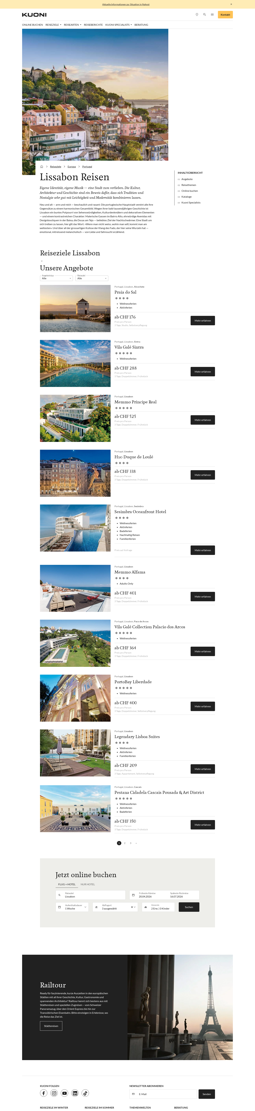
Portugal (87, 24)
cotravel (73, 1071)
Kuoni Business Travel (186, 991)
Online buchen (189, 48)
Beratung (181, 965)
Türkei (88, 972)
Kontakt (225, 14)
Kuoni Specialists (191, 60)
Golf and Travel (114, 1071)
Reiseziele (55, 24)
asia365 (60, 1071)
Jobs (54, 1031)
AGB (95, 1031)
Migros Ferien (130, 1075)
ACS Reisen (46, 1071)
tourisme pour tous (199, 1075)
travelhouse (46, 1079)
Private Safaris (150, 1075)
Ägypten (45, 985)
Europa (72, 24)
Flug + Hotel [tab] (66, 742)
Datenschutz (67, 1031)
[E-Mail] (167, 952)
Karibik (44, 972)
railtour (181, 1075)
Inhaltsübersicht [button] (190, 30)
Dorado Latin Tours (91, 1071)
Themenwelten (140, 965)
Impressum (83, 1031)
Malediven (46, 978)
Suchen (189, 764)
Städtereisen (51, 883)
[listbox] (56, 136)
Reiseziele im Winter (54, 965)
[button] (204, 14)
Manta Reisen (94, 1075)
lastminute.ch (75, 1075)
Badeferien (135, 972)
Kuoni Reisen (187, 1071)
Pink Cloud (167, 1075)
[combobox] (94, 753)
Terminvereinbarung (185, 978)
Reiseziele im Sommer (99, 965)
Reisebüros (180, 972)
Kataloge (186, 54)
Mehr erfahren (203, 178)
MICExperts (112, 1075)
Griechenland (92, 985)
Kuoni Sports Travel (54, 1075)
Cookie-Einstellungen (113, 1031)
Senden (207, 951)
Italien (88, 998)
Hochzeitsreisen (138, 991)
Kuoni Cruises (206, 1071)
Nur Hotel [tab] (88, 742)
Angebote (187, 36)
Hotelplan (151, 1071)
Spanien (89, 991)
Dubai (43, 991)
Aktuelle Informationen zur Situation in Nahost (125, 4)
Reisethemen (188, 42)
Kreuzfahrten (136, 985)
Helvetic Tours (134, 1071)
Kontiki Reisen (168, 1071)
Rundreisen (135, 978)
